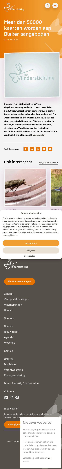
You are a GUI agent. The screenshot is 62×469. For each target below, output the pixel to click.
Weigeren (31, 250)
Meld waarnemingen (19, 281)
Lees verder (39, 135)
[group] (25, 200)
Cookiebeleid (29, 256)
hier (49, 458)
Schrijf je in (14, 424)
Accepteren (31, 243)
